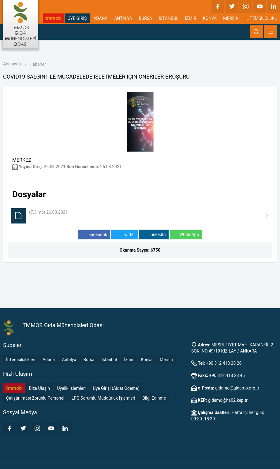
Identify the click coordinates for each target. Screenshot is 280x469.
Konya (146, 359)
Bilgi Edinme (154, 398)
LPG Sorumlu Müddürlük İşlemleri (103, 398)
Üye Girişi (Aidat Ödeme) (116, 388)
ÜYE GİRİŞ (77, 18)
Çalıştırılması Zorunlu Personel (35, 398)
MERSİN (231, 18)
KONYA (210, 18)
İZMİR (190, 18)
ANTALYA (123, 18)
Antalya (69, 359)
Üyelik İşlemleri (71, 388)
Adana (49, 359)
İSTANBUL (168, 18)
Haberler (38, 64)
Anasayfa (12, 63)
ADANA (100, 18)
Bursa (89, 359)
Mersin (166, 359)
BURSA (145, 18)
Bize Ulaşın (39, 388)
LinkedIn (154, 234)
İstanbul (109, 359)
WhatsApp (186, 234)
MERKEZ (21, 160)
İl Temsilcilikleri (20, 359)
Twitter (124, 234)
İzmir (128, 359)
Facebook (94, 234)
